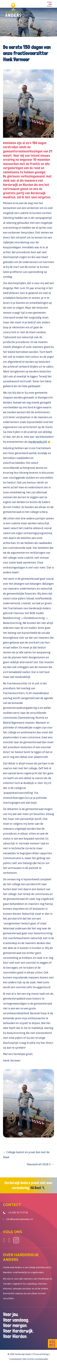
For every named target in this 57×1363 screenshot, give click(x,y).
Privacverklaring (40, 1354)
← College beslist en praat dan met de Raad (26, 1155)
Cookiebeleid (15, 1359)
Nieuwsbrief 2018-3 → (40, 1164)
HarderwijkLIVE (37, 441)
